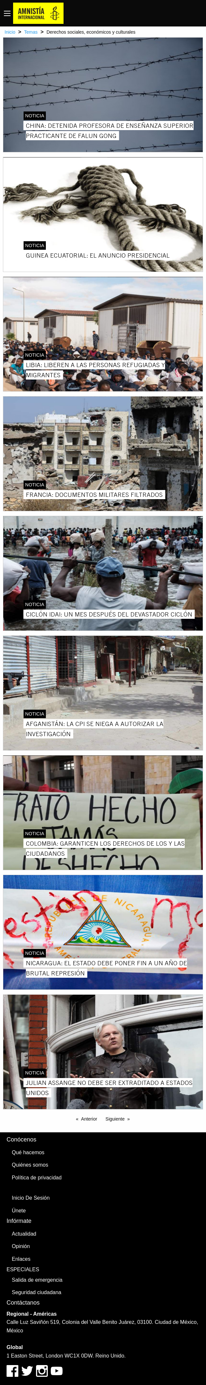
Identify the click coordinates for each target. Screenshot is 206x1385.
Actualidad (24, 1234)
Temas (31, 32)
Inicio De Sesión (31, 1198)
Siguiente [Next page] (114, 1119)
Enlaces (21, 1259)
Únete (19, 1210)
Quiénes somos (30, 1165)
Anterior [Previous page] (89, 1119)
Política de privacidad (37, 1177)
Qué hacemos (28, 1152)
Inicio (10, 32)
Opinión (21, 1246)
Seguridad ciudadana (36, 1292)
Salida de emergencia (37, 1280)
